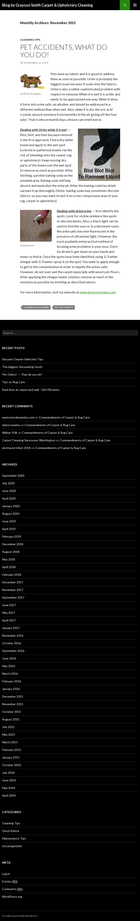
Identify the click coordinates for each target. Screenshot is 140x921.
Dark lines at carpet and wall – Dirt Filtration (30, 389)
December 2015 (12, 696)
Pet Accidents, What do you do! (63, 51)
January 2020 (11, 506)
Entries (10, 881)
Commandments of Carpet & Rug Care (64, 417)
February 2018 (11, 574)
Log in (6, 874)
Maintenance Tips (14, 838)
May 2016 (8, 666)
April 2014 (9, 795)
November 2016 (12, 635)
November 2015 (12, 704)
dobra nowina (11, 425)
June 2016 (9, 658)
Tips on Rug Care (13, 382)
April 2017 (9, 620)
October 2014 (11, 765)
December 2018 (12, 544)
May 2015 (8, 734)
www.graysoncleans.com (98, 292)
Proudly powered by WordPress (20, 915)
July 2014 (8, 772)
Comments (12, 889)
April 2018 (9, 567)
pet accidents (64, 307)
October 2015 (11, 711)
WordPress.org (12, 896)
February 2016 (11, 681)
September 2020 (13, 475)
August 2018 (10, 551)
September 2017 (13, 597)
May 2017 (8, 612)
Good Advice (10, 831)
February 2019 (11, 536)
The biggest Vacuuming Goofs (22, 367)
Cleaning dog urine (36, 307)
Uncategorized (12, 846)
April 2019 (9, 529)
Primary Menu (135, 5)
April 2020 (9, 498)
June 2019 (9, 521)
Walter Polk (9, 432)
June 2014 (9, 780)
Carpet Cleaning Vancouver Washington (28, 440)
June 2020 (9, 491)
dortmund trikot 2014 (16, 448)
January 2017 (11, 628)
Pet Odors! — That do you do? (22, 374)
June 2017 (9, 605)
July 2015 (8, 727)
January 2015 (11, 757)
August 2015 (10, 719)
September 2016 (13, 651)
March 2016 (10, 673)
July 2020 (8, 483)
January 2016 (11, 689)
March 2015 (10, 742)
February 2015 (11, 750)
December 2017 (12, 582)
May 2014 (8, 788)
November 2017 (12, 590)
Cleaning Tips (30, 39)
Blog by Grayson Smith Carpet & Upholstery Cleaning (47, 5)
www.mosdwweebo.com (18, 417)
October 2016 (11, 643)
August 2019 (10, 513)
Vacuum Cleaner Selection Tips (22, 359)
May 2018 (8, 559)
